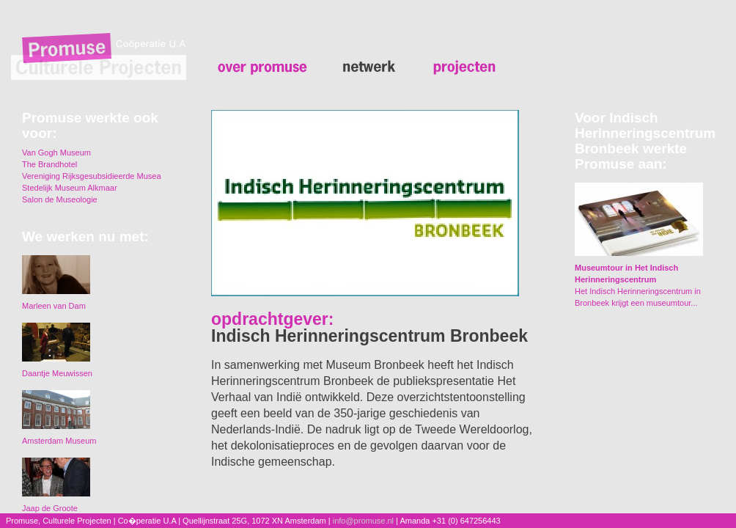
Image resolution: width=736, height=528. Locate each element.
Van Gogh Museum (56, 152)
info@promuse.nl (363, 520)
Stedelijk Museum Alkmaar (69, 187)
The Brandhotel (49, 164)
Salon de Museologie (59, 199)
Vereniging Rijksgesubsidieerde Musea (91, 176)
